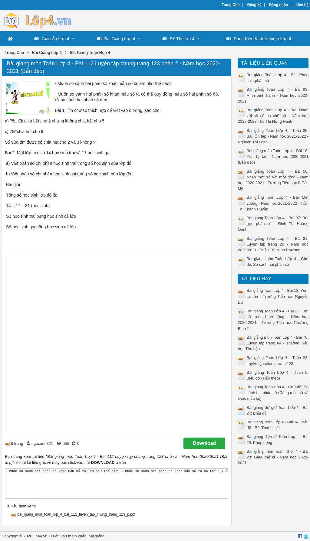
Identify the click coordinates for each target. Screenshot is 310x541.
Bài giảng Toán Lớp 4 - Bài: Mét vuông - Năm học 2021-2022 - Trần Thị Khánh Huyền (273, 203)
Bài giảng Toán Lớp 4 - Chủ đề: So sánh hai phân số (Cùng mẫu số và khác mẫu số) (273, 393)
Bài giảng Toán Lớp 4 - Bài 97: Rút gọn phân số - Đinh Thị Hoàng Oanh (273, 224)
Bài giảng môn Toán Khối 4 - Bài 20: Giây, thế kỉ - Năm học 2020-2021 (273, 457)
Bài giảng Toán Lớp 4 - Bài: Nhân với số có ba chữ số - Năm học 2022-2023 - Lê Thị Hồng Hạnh (273, 116)
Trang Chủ (230, 5)
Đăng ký (254, 5)
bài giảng (97, 536)
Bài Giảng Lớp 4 (116, 38)
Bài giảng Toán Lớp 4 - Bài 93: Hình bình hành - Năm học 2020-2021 (273, 95)
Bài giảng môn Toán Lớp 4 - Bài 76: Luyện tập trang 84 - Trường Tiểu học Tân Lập (273, 343)
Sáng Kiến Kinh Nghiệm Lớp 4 (258, 38)
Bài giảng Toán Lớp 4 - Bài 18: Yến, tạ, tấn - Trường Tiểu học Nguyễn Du (273, 296)
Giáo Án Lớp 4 (51, 38)
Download (204, 443)
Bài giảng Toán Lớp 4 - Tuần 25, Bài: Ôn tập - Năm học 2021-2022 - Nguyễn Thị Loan (273, 136)
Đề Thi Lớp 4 (178, 38)
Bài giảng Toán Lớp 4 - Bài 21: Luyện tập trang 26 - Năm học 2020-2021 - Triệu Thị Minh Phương (273, 244)
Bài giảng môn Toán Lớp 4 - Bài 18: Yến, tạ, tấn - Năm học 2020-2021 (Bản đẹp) (273, 156)
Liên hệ (302, 5)
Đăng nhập (278, 5)
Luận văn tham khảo (68, 536)
